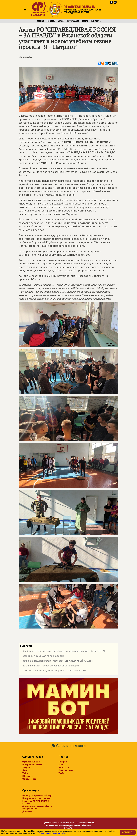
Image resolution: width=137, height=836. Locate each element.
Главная (40, 20)
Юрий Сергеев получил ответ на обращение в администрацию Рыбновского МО (63, 651)
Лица (61, 20)
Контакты (96, 20)
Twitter (25, 773)
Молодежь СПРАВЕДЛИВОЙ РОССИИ (35, 802)
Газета (85, 20)
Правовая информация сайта (52, 833)
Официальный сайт (31, 762)
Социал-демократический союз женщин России (37, 807)
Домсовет (27, 811)
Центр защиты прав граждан (36, 798)
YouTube (62, 773)
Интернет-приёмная (32, 764)
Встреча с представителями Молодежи (56, 661)
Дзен (24, 770)
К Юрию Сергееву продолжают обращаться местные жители (53, 671)
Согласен (127, 832)
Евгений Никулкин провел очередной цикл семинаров (49, 666)
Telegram (26, 767)
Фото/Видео (73, 20)
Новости (51, 20)
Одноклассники (29, 779)
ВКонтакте (27, 776)
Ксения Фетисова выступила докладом (42, 656)
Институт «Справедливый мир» (37, 795)
